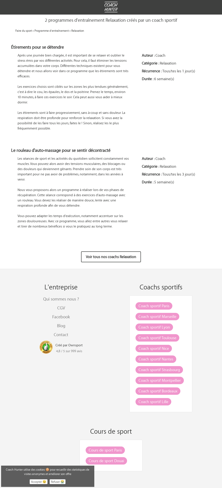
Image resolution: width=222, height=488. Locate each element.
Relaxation (77, 30)
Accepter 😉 (38, 482)
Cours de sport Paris (105, 450)
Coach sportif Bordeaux (158, 391)
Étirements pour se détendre (37, 47)
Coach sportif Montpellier (160, 380)
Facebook (61, 316)
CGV (61, 307)
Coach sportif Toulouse (157, 338)
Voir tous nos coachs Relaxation (111, 257)
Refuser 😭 (57, 482)
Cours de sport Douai (106, 461)
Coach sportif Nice (154, 348)
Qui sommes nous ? (61, 298)
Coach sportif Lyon (154, 327)
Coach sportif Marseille (157, 316)
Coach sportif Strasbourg (159, 370)
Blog (61, 325)
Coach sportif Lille (153, 401)
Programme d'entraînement (51, 30)
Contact (61, 334)
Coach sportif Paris (154, 306)
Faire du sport (23, 30)
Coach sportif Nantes (156, 359)
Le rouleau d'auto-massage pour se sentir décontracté (60, 150)
